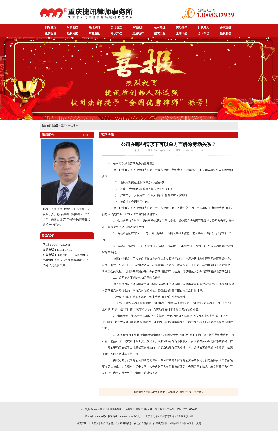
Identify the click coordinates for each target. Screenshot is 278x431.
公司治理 (159, 27)
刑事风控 (181, 33)
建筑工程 (159, 33)
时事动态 (72, 27)
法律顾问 (94, 27)
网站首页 (50, 27)
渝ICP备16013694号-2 (96, 416)
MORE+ (87, 135)
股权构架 (72, 33)
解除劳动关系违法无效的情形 (149, 391)
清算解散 (94, 33)
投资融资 (50, 33)
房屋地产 (138, 33)
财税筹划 (203, 27)
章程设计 (138, 27)
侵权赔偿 (225, 33)
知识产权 (116, 33)
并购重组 (225, 27)
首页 (63, 125)
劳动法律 (181, 27)
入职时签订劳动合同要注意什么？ (186, 391)
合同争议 (203, 33)
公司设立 (116, 27)
